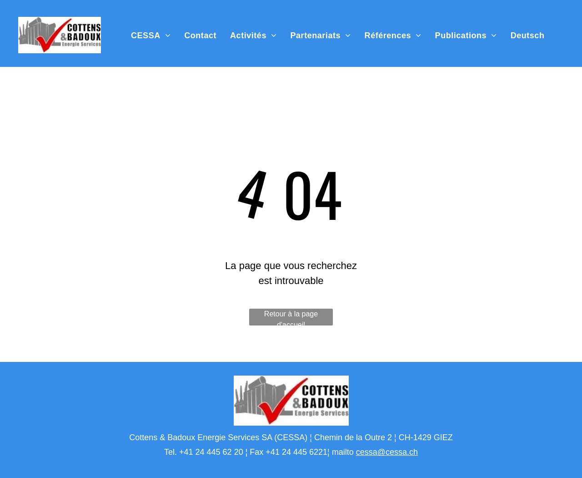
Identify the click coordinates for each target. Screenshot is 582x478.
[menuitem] (150, 36)
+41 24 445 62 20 (211, 452)
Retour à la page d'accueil (291, 317)
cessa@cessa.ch (387, 452)
